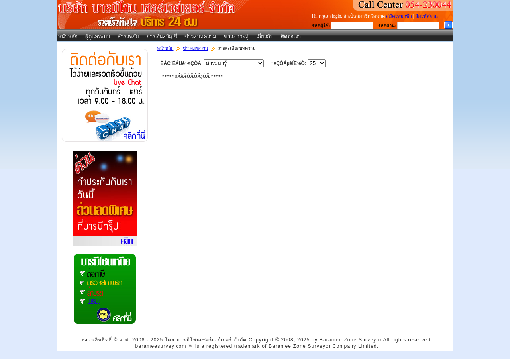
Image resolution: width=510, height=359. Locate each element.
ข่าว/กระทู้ (236, 37)
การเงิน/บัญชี (162, 37)
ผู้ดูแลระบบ (97, 37)
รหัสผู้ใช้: (321, 25)
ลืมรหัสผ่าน (426, 16)
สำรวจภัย (128, 37)
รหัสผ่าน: (387, 25)
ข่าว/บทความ (200, 37)
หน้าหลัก (68, 37)
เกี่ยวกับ (264, 37)
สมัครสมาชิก (399, 16)
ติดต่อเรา (291, 37)
